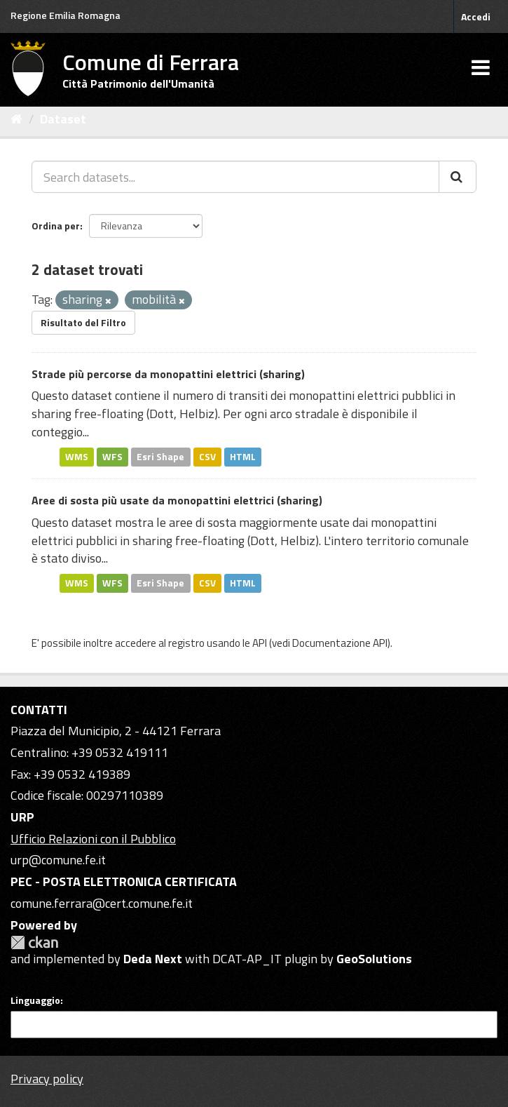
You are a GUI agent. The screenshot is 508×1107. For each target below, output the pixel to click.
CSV (207, 457)
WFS (112, 457)
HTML (243, 457)
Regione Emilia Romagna (66, 15)
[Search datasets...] (235, 177)
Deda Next (152, 958)
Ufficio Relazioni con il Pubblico (93, 838)
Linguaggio (35, 1000)
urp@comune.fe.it (58, 859)
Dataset (63, 118)
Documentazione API (339, 643)
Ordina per (56, 225)
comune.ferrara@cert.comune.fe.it (102, 903)
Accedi (475, 16)
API (259, 643)
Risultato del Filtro (83, 322)
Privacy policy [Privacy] (47, 1078)
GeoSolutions (374, 958)
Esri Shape (160, 457)
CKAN (34, 942)
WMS (76, 457)
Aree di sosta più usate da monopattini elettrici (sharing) (177, 500)
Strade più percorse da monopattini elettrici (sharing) (168, 373)
